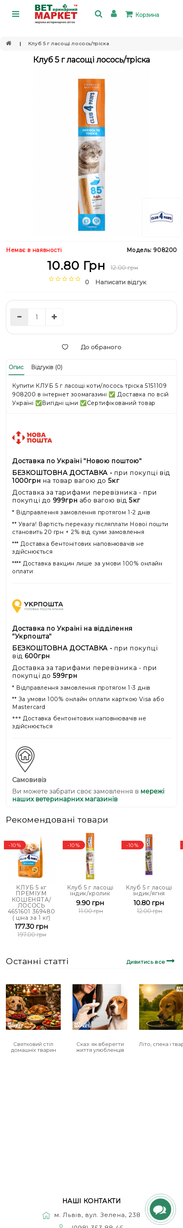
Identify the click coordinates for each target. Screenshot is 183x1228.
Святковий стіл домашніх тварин (33, 1047)
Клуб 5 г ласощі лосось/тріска (68, 43)
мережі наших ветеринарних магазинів (88, 795)
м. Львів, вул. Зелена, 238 (91, 1215)
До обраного (91, 347)
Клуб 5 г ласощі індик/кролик (90, 890)
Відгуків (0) (46, 367)
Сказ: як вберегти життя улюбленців (100, 1047)
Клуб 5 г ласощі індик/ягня (149, 890)
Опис (16, 367)
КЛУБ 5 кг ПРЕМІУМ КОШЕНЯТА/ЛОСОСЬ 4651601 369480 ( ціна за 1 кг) (31, 902)
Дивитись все (152, 961)
